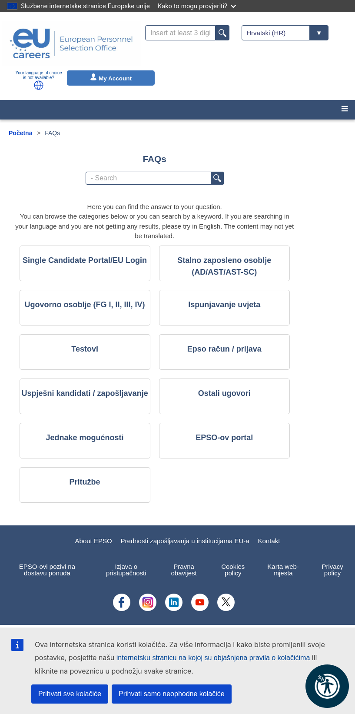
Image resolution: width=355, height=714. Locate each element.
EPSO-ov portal (224, 437)
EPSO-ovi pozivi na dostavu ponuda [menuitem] (47, 570)
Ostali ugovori (224, 393)
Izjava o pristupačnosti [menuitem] (126, 570)
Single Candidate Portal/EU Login (85, 260)
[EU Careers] (71, 43)
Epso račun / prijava (224, 349)
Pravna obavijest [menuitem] (184, 570)
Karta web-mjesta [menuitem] (283, 570)
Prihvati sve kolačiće (69, 693)
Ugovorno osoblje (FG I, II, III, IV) (85, 304)
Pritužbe (85, 482)
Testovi (84, 349)
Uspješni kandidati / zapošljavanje (85, 393)
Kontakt (269, 541)
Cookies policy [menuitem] (233, 570)
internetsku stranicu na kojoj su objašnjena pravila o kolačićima (213, 657)
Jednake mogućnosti (85, 437)
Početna (20, 133)
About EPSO (93, 541)
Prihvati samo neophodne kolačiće (172, 693)
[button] (38, 85)
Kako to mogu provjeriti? (197, 6)
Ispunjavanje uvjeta (224, 304)
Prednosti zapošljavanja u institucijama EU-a (185, 541)
